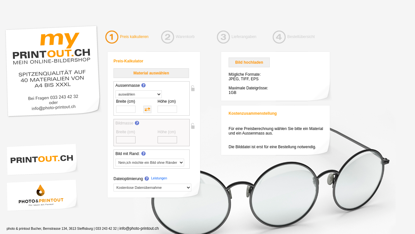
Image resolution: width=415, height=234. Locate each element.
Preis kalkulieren (134, 36)
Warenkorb (185, 36)
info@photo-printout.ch (139, 228)
